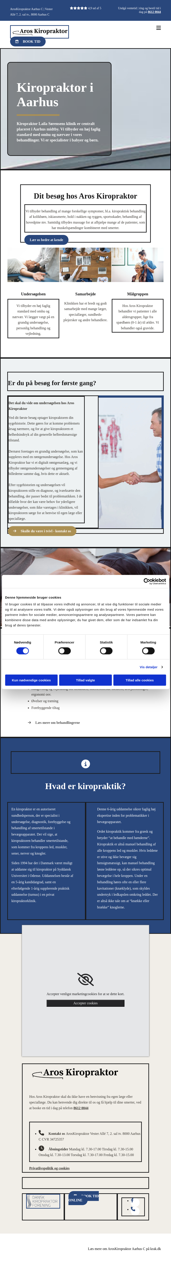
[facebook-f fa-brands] (132, 1200)
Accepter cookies (85, 1003)
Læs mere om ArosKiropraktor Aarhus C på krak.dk (124, 1249)
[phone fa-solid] (133, 1209)
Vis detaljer (149, 667)
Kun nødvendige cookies (31, 680)
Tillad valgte (85, 680)
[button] (28, 41)
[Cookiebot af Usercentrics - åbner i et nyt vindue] (147, 581)
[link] (85, 979)
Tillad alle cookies (140, 680)
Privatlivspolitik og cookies (49, 1168)
